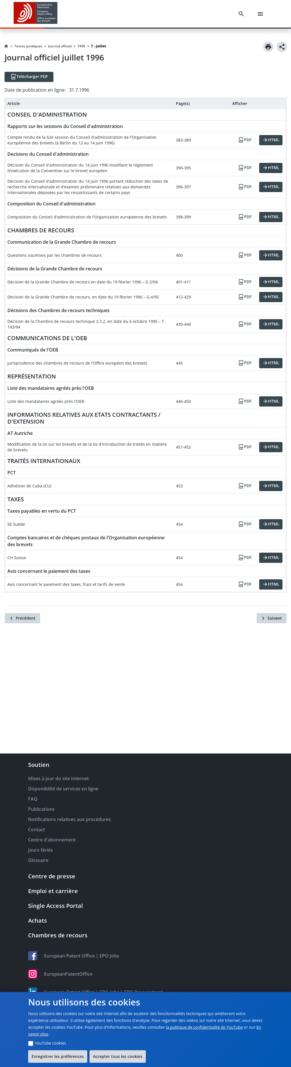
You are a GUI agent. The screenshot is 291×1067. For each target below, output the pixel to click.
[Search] (242, 14)
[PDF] (244, 140)
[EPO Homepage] (35, 14)
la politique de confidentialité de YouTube (204, 1027)
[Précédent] (22, 618)
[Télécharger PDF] (29, 77)
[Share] (282, 47)
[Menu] (261, 14)
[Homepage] (6, 46)
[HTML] (270, 140)
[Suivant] (271, 618)
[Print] (268, 47)
